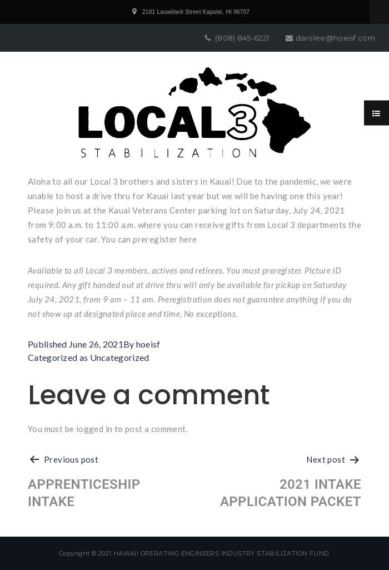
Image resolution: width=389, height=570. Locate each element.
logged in (94, 429)
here (188, 239)
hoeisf (148, 344)
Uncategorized (119, 357)
